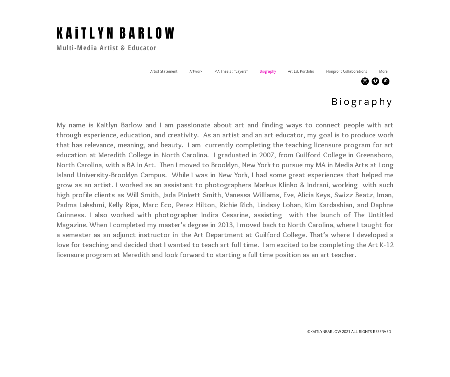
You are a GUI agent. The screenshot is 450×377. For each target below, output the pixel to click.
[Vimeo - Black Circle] (375, 81)
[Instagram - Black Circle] (365, 81)
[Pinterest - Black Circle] (385, 81)
